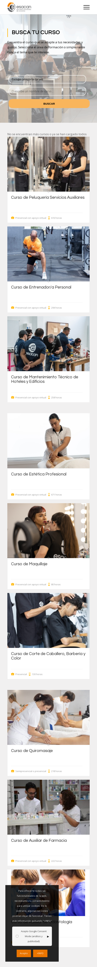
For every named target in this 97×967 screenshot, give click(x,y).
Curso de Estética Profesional (38, 474)
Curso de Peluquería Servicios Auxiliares (47, 197)
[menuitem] (85, 7)
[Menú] (85, 7)
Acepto (24, 953)
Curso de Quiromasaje (32, 751)
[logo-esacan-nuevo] (40, 7)
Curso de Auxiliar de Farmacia (39, 840)
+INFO (40, 953)
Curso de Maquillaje (29, 564)
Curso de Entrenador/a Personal (41, 287)
